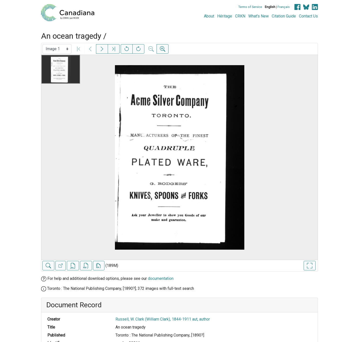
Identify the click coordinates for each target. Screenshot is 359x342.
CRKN (240, 16)
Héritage (224, 16)
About (209, 16)
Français (283, 7)
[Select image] (57, 49)
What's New (258, 16)
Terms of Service (250, 7)
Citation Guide (284, 16)
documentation (161, 278)
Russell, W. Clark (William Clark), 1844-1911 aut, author (162, 319)
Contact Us (308, 16)
